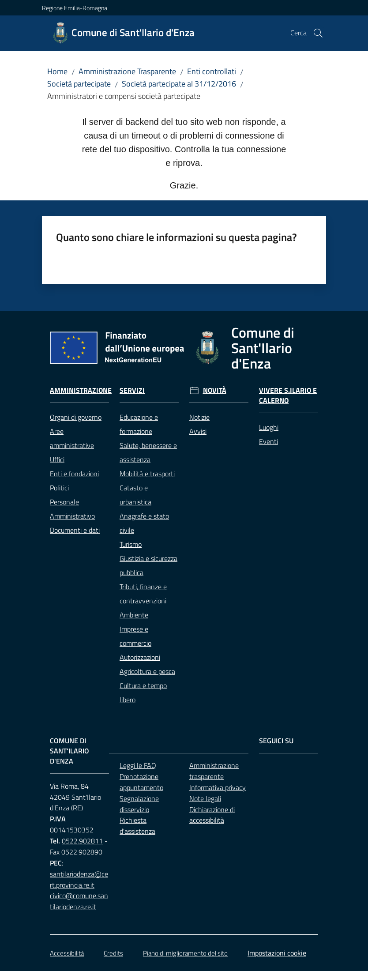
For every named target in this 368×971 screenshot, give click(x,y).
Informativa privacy (217, 787)
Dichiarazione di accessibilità (212, 815)
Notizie (199, 417)
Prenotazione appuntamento (141, 782)
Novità (214, 390)
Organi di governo (75, 417)
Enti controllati (211, 71)
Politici (59, 487)
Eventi (268, 441)
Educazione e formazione (139, 424)
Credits (113, 953)
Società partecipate (79, 84)
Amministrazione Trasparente (127, 71)
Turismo (131, 544)
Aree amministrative (72, 438)
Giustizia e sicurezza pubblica (148, 565)
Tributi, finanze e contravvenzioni (143, 593)
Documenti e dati (75, 530)
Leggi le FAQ (138, 765)
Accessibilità (67, 953)
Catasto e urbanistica (135, 494)
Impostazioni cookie (277, 953)
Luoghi (268, 427)
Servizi (132, 390)
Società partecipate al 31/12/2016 (179, 84)
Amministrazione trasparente (214, 771)
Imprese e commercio (135, 636)
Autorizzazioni (140, 657)
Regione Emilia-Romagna (74, 7)
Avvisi (198, 431)
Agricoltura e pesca (147, 671)
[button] (318, 33)
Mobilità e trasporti (147, 473)
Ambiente (134, 615)
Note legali (205, 798)
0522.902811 (82, 841)
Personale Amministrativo (72, 509)
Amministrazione (81, 390)
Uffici (57, 459)
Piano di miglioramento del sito (185, 953)
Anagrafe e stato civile (144, 523)
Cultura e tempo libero (143, 692)
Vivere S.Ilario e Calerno (288, 395)
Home (57, 71)
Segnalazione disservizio (139, 804)
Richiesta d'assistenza (137, 825)
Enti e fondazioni (74, 473)
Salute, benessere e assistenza (148, 452)
